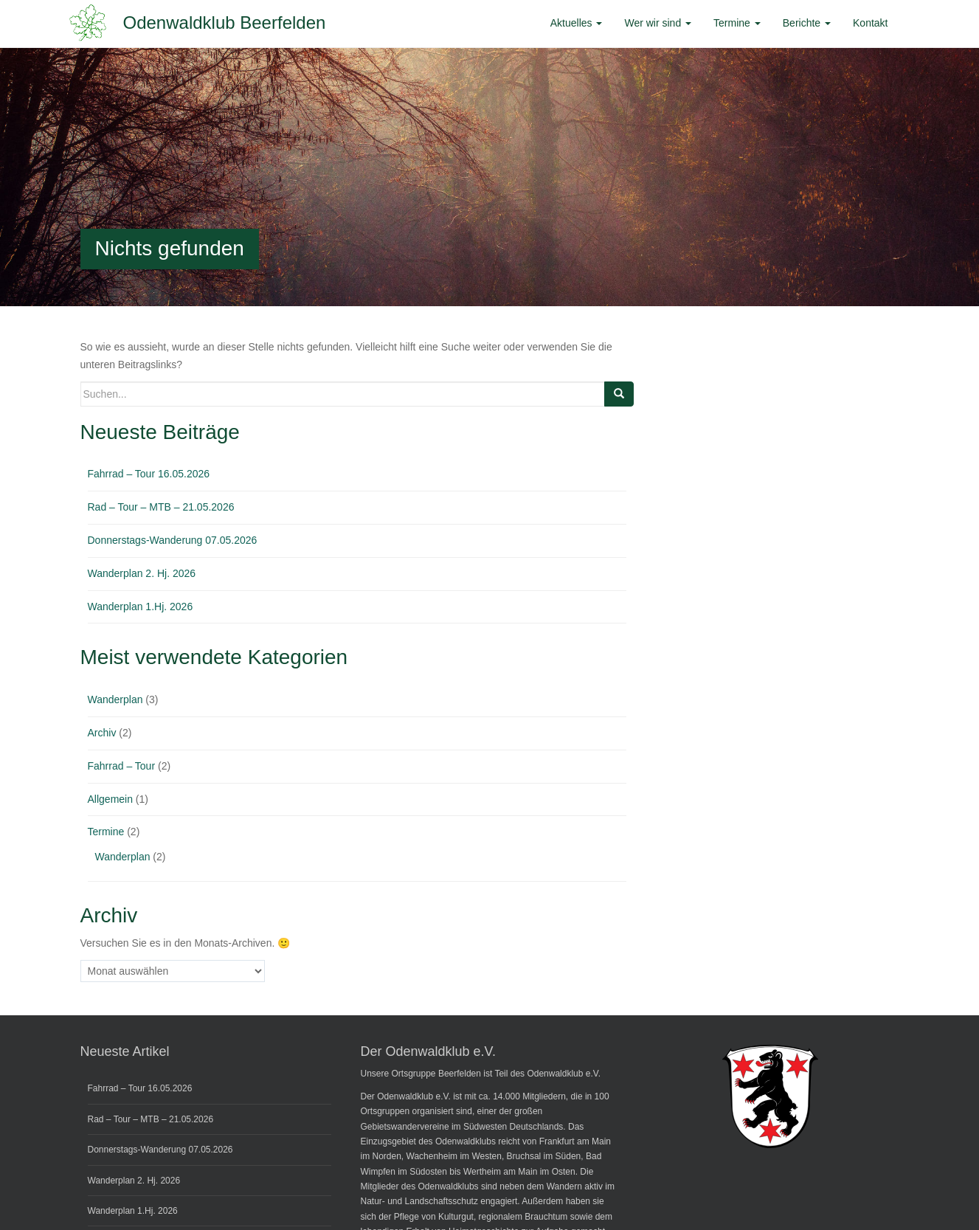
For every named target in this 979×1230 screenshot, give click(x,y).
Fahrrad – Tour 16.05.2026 (149, 474)
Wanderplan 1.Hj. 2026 (140, 606)
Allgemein (110, 799)
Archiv (102, 733)
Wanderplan (115, 699)
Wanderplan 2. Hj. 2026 (142, 573)
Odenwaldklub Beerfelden (224, 22)
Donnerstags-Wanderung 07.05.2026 (172, 540)
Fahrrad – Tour (122, 766)
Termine (106, 831)
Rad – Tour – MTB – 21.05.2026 (161, 507)
